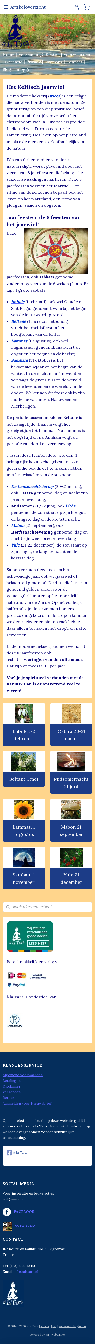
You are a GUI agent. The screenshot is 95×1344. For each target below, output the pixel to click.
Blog (7, 69)
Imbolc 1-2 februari (24, 734)
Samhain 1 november (24, 878)
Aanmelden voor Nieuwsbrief (27, 1103)
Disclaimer (12, 1086)
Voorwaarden (77, 54)
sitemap (45, 1326)
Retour (8, 1097)
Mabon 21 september (71, 830)
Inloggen (24, 69)
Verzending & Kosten (39, 54)
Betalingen (12, 1080)
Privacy (33, 61)
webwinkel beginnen (72, 1326)
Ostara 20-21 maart (71, 734)
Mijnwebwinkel (55, 1334)
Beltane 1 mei (23, 779)
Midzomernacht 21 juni (71, 782)
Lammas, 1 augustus (24, 830)
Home (8, 54)
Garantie (13, 61)
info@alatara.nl (25, 1271)
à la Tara (17, 1153)
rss (54, 1326)
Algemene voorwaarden (23, 1075)
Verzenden (12, 1092)
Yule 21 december (71, 878)
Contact (74, 61)
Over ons (53, 61)
